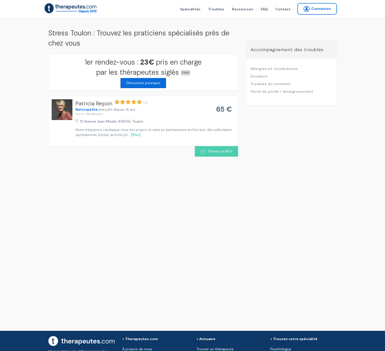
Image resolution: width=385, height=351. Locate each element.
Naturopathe (86, 109)
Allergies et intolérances (274, 68)
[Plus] (135, 135)
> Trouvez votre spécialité (293, 339)
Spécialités (190, 9)
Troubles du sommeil (270, 84)
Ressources (242, 9)
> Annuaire (205, 339)
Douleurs (259, 76)
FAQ (264, 9)
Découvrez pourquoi (143, 83)
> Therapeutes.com (140, 339)
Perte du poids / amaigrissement (282, 91)
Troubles (216, 9)
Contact (283, 9)
